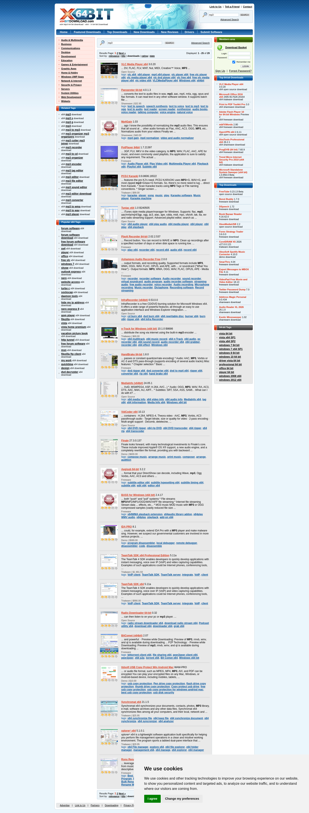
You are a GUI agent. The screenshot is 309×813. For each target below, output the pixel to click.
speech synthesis (157, 106)
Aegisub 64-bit (130, 469)
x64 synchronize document (186, 718)
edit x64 (141, 485)
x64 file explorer (175, 747)
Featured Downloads (87, 32)
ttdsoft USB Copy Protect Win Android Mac (147, 667)
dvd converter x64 (157, 370)
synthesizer (184, 109)
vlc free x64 (184, 77)
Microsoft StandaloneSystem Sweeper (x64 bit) (233, 171)
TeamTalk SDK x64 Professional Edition (145, 555)
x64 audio (190, 339)
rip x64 (143, 373)
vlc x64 (131, 74)
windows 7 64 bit (229, 345)
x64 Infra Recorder (152, 319)
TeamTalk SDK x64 (132, 584)
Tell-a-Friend (232, 6)
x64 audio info (173, 399)
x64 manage (163, 750)
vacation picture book (74, 333)
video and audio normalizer (177, 138)
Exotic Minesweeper (230, 317)
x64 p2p (140, 657)
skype (64, 267)
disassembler (129, 546)
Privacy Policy (131, 805)
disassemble (154, 546)
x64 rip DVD (154, 428)
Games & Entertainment (74, 64)
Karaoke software (181, 195)
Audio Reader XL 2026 (231, 307)
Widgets (65, 101)
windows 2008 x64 (230, 376)
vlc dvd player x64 (164, 77)
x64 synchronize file (139, 718)
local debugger (165, 543)
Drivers (189, 32)
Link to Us (216, 6)
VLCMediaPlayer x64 (165, 80)
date (152, 56)
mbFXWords (226, 124)
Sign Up (220, 70)
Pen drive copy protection (169, 683)
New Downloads (144, 32)
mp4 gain (133, 138)
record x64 (162, 249)
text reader (150, 109)
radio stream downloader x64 (145, 623)
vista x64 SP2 (227, 341)
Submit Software (211, 32)
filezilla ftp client (71, 354)
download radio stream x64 (180, 623)
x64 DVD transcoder (175, 428)
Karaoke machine (140, 198)
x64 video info (155, 399)
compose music (137, 456)
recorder (132, 278)
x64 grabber (192, 342)
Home (64, 32)
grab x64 (179, 626)
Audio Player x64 (137, 163)
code (142, 546)
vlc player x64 (179, 74)
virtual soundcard (132, 281)
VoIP (197, 574)
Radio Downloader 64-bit (136, 612)
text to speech (136, 106)
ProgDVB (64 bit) (228, 149)
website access (70, 282)
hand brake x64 (158, 373)
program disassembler (141, 543)
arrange (201, 456)
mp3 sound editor (76, 187)
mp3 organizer (74, 157)
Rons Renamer (130, 759)
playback (152, 517)
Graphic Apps (68, 68)
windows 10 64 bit (230, 356)
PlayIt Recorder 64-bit (134, 236)
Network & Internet (71, 81)
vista (64, 323)
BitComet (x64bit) (131, 635)
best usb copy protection (136, 692)
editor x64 (154, 485)
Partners (95, 805)
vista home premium (73, 327)
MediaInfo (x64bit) (132, 383)
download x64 (143, 626)
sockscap (67, 292)
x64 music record (156, 339)
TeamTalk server (171, 574)
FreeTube (224, 191)
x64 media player (178, 224)
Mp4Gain (126, 121)
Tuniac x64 (127, 207)
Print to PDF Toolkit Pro (232, 104)
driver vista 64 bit (229, 360)
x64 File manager (137, 747)
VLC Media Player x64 (134, 64)
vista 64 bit (225, 333)
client (204, 574)
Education (67, 60)
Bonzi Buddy (226, 199)
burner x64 (191, 316)
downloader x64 (162, 626)
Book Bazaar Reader (230, 214)
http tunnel (67, 339)
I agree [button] (152, 798)
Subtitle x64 (149, 166)
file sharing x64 (162, 654)
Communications (70, 48)
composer (189, 456)
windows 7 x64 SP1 (231, 349)
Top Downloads (117, 32)
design (65, 368)
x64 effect (144, 345)
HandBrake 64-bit (131, 354)
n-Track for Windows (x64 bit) (139, 328)
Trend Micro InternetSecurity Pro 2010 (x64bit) (231, 160)
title (123, 56)
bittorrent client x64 (139, 654)
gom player (68, 315)
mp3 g (69, 122)
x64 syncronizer (147, 721)
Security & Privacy (71, 85)
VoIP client (133, 574)
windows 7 (67, 264)
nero (64, 278)
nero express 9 (70, 309)
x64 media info (136, 399)
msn (64, 350)
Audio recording (183, 284)
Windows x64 (187, 80)
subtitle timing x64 (192, 482)
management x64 (143, 750)
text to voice (176, 106)
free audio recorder (141, 284)
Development (68, 56)
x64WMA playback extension (144, 514)
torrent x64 (152, 657)
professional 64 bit (230, 364)
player (65, 252)
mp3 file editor (74, 180)
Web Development (71, 97)
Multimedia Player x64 (182, 163)
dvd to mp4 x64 (179, 370)
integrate (187, 574)
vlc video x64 (143, 80)
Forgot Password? (240, 70)
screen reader (167, 109)
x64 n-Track (176, 339)
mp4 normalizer (149, 138)
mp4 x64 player (160, 74)
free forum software (73, 343)
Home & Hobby (69, 72)
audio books (200, 109)
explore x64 (157, 747)
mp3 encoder (74, 164)
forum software (70, 228)
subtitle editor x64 (138, 482)
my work (66, 360)
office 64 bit (226, 368)
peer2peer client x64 (185, 654)
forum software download (70, 236)
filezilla (65, 319)
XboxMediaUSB (227, 224)
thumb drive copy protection (152, 686)
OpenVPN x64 (226, 132)
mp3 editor (72, 177)
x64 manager (196, 750)
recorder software (150, 278)
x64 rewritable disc (172, 316)
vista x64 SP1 (227, 337)
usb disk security (163, 692)
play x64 (132, 249)
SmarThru (224, 262)
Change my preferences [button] (182, 798)
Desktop (65, 52)
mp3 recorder (74, 147)
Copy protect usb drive (185, 686)
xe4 (63, 248)
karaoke (132, 195)
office (64, 256)
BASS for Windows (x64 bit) (138, 495)
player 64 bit (226, 372)
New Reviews (169, 32)
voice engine (167, 112)
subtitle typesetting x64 (165, 482)
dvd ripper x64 (136, 370)
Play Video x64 (159, 163)
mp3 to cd (72, 153)
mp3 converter (74, 200)
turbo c (65, 288)
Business (66, 44)
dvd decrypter (69, 372)
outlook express (71, 271)
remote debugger (186, 543)
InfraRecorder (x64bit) (134, 300)
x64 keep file (161, 718)
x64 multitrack (136, 339)
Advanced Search (229, 19)
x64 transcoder (135, 431)
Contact (247, 6)
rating (144, 56)
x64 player (144, 74)
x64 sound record (148, 342)
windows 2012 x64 (230, 379)
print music (174, 456)
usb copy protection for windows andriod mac (175, 689)
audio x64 (176, 249)
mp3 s (69, 118)
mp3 (68, 114)
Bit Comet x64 (169, 657)
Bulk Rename (129, 781)
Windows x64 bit (177, 402)
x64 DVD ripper (136, 428)
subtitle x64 (128, 485)
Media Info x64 (156, 402)
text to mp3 (192, 106)
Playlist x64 (134, 166)
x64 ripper (195, 428)
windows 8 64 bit (229, 352)
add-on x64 (166, 517)
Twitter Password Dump (232, 289)
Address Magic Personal (232, 297)
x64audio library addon (178, 514)
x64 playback (136, 227)
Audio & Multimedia (72, 40)
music (159, 195)
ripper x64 (133, 319)
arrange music (157, 456)
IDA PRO (126, 526)
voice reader (128, 112)
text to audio (135, 109)
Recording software (182, 287)
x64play (141, 517)
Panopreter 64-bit (131, 90)
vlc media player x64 (139, 77)
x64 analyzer (166, 721)
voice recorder (163, 284)
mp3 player (72, 214)
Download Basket (236, 47)
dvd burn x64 (151, 316)
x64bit (200, 80)
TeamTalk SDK (150, 574)
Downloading (111, 805)
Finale (125, 440)
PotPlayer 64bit (130, 147)
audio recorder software (178, 281)
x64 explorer (179, 750)
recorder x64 (146, 249)
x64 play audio (158, 224)
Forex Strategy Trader (231, 231)
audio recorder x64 (172, 342)
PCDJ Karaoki (129, 176)
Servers (65, 89)
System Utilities (70, 93)
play (166, 195)
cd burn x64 (134, 316)
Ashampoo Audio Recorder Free (141, 259)
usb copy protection (139, 683)
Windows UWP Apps (72, 76)
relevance (114, 56)
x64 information (136, 402)
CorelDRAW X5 (227, 241)
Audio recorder (171, 278)
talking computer (148, 112)
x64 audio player (137, 224)
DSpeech (224, 206)
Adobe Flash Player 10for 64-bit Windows (231, 113)
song (151, 195)
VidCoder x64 (129, 411)
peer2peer (127, 657)
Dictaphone (161, 287)
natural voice (185, 112)
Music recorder (144, 287)
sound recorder (191, 278)
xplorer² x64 (128, 730)
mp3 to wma (73, 206)
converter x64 (129, 373)
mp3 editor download (78, 193)
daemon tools (69, 296)
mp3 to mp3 (73, 129)
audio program (153, 281)
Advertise (65, 805)
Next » (122, 53)
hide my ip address (72, 302)
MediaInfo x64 (192, 399)
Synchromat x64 (131, 702)
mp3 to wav (73, 210)
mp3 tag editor (74, 170)
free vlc (65, 260)
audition (126, 459)
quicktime (67, 364)
